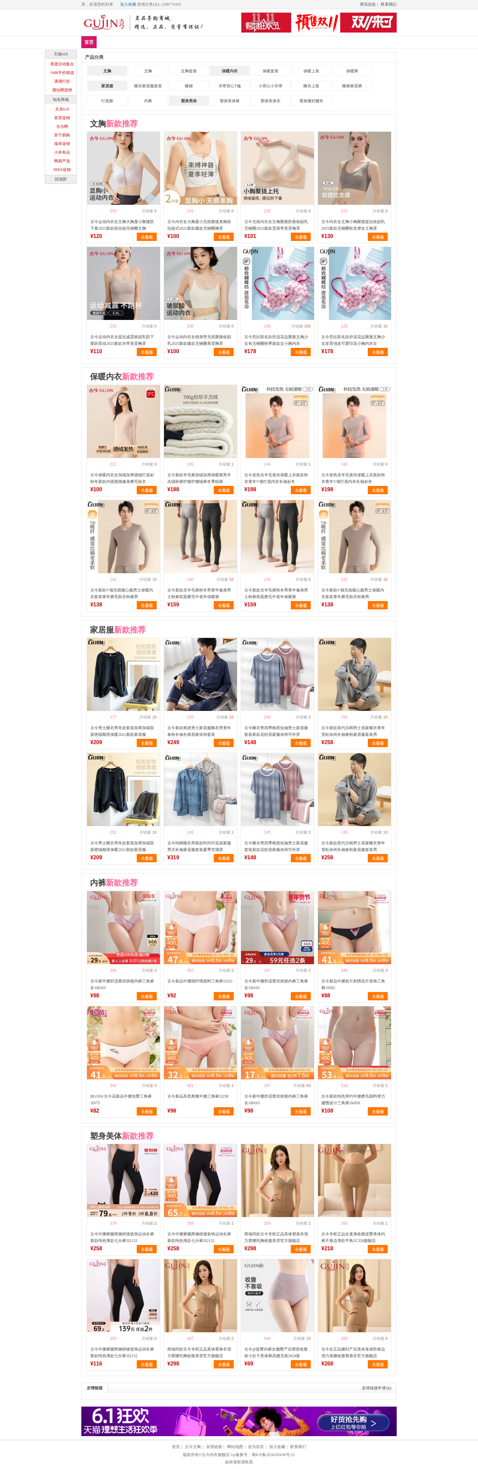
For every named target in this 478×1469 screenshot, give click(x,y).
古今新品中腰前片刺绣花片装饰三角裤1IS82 (353, 984)
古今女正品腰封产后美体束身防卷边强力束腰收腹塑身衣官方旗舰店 (353, 1352)
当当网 (62, 126)
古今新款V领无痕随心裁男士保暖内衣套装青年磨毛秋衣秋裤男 (121, 593)
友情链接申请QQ (376, 1388)
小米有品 (62, 152)
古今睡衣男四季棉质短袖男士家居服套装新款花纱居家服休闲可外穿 (276, 731)
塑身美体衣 (270, 101)
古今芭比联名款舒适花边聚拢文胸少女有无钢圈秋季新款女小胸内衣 (276, 340)
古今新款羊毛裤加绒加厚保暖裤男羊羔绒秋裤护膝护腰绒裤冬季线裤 (199, 478)
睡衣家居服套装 (148, 86)
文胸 (145, 41)
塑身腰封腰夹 (311, 101)
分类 (213, 41)
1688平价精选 (62, 72)
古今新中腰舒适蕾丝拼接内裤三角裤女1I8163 (122, 984)
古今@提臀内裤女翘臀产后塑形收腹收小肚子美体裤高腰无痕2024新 (276, 1352)
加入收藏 (128, 4)
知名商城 (61, 99)
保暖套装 (271, 71)
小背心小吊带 (270, 86)
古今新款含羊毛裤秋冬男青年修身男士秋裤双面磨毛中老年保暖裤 (199, 593)
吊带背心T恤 (229, 86)
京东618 (62, 109)
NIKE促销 (62, 169)
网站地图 (235, 1446)
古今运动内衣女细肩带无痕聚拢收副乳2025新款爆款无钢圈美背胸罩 (199, 340)
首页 (89, 42)
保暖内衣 (230, 71)
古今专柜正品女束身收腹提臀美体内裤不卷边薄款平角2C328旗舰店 (353, 1237)
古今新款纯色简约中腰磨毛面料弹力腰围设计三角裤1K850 (353, 1099)
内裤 (165, 41)
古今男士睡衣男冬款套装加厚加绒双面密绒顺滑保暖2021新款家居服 (122, 731)
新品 (106, 41)
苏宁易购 (62, 135)
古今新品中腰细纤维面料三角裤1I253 (199, 981)
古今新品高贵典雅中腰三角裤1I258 (197, 1096)
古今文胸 (193, 1446)
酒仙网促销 (62, 90)
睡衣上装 (311, 86)
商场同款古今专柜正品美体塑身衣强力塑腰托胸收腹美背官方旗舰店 (276, 1237)
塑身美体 (189, 41)
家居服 (107, 86)
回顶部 (61, 179)
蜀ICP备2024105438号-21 (273, 1454)
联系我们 (389, 4)
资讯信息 (368, 4)
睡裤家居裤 (352, 86)
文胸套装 (189, 71)
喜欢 (102, 211)
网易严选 (62, 161)
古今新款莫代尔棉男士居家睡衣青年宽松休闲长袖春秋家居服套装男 (353, 731)
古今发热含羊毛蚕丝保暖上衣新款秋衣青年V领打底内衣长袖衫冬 (276, 478)
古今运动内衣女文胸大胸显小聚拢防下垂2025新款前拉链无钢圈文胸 (122, 225)
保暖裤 (352, 71)
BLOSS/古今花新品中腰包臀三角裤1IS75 (121, 1099)
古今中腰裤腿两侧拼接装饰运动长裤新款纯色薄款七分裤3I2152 (122, 1237)
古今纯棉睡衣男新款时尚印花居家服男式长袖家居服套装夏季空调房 (199, 846)
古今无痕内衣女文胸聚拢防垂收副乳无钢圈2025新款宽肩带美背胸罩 (276, 225)
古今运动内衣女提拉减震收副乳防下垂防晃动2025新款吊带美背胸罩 (122, 340)
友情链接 (95, 1388)
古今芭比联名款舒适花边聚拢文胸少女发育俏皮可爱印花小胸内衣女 (353, 340)
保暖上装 (311, 71)
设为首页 (256, 1446)
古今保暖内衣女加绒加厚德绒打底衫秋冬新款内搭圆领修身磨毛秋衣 (122, 478)
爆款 (125, 41)
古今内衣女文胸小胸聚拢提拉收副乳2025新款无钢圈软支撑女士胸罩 (353, 225)
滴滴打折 (62, 81)
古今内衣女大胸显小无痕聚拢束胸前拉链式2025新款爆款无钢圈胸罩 (199, 225)
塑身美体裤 (230, 101)
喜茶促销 (62, 118)
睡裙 (189, 86)
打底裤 (107, 101)
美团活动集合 (62, 64)
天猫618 (61, 54)
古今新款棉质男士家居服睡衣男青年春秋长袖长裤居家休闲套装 (199, 731)
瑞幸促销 (62, 143)
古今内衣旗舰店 (216, 1454)
